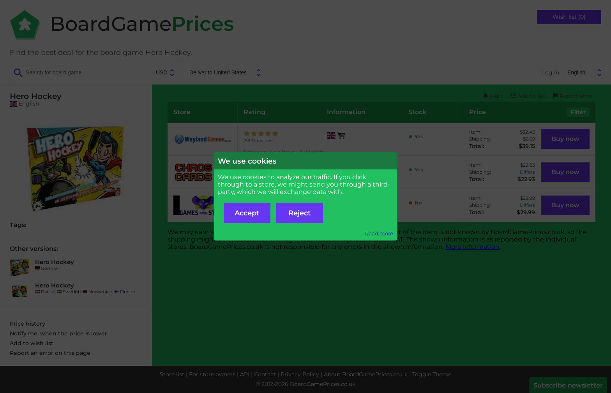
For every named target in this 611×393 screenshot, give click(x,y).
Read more (379, 233)
